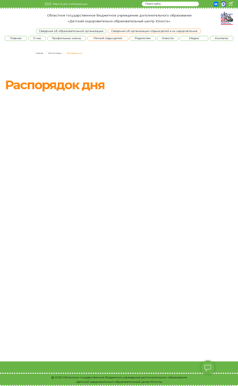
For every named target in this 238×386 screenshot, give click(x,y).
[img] (11, 18)
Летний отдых (55, 53)
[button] (37, 38)
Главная (39, 53)
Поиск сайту (153, 3)
